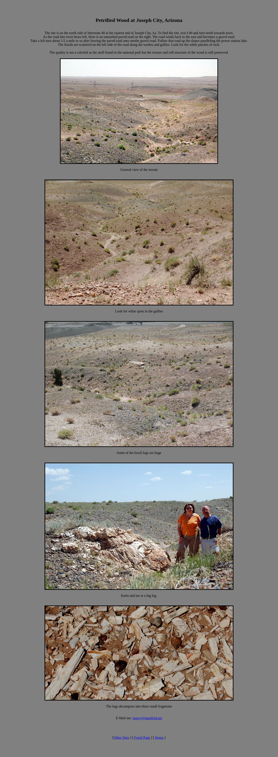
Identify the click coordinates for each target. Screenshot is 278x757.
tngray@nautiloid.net (147, 718)
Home (159, 737)
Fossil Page (142, 737)
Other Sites (121, 737)
